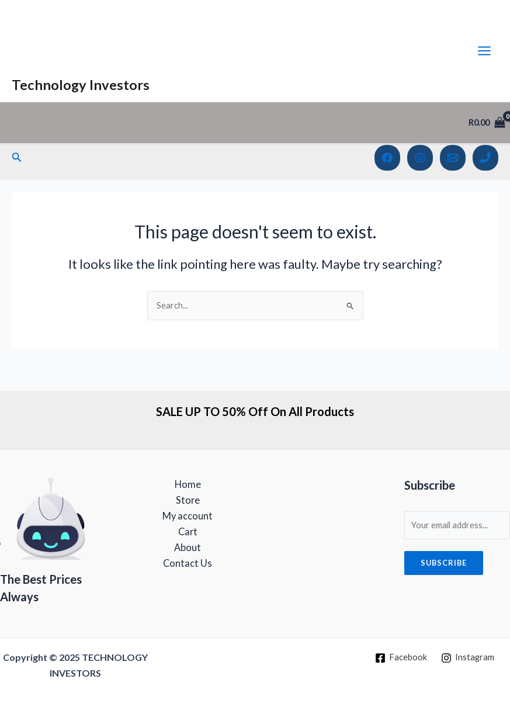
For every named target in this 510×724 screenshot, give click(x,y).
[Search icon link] (17, 157)
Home (188, 484)
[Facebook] (387, 158)
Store (188, 499)
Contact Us (187, 563)
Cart (187, 531)
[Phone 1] (485, 158)
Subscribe (444, 562)
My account (187, 515)
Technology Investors (81, 85)
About (187, 547)
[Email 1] (453, 158)
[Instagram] (420, 158)
